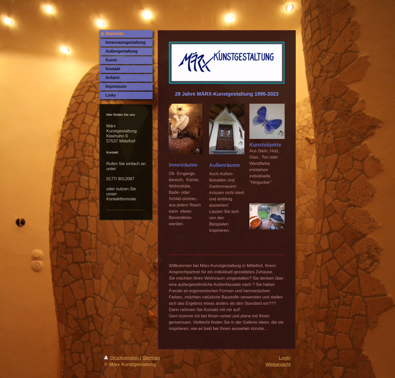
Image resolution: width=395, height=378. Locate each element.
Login (285, 357)
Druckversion (122, 357)
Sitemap (151, 357)
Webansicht (278, 364)
